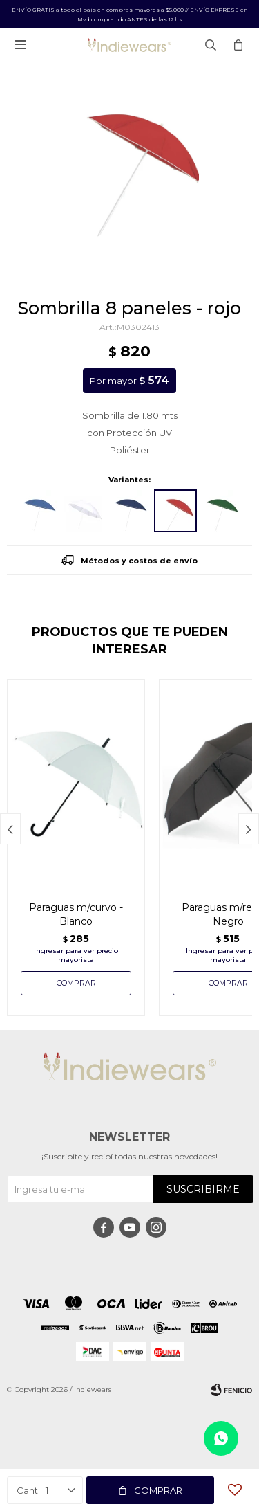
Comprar (158, 1490)
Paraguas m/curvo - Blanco (76, 914)
